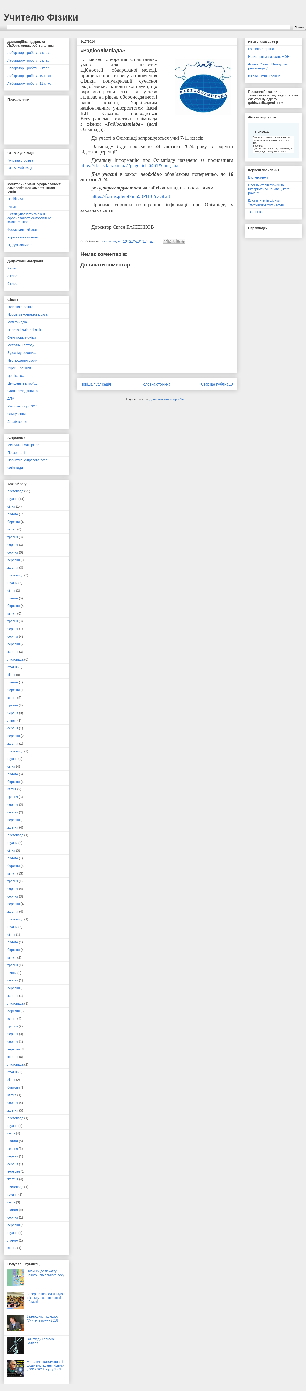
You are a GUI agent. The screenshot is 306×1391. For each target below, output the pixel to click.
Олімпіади (15, 468)
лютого (12, 514)
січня (11, 506)
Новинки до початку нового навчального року (45, 1273)
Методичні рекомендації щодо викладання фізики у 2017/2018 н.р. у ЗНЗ (46, 1365)
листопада (15, 491)
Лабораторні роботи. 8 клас (28, 60)
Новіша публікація (95, 384)
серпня (12, 552)
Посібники (15, 199)
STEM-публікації (19, 168)
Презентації (16, 452)
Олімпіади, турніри (21, 337)
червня (12, 545)
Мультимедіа (17, 322)
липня (12, 720)
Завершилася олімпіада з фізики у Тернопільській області (46, 1298)
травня (12, 537)
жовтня (12, 567)
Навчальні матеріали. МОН (268, 57)
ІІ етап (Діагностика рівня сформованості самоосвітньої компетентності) (29, 218)
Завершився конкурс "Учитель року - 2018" (43, 1318)
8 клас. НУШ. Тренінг (264, 76)
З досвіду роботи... (21, 353)
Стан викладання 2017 (24, 391)
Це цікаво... (16, 376)
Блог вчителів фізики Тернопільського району (266, 202)
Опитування (16, 414)
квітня (11, 529)
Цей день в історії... (22, 383)
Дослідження (17, 421)
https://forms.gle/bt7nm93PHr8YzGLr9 (130, 196)
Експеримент (258, 177)
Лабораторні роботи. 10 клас (29, 76)
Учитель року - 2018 (22, 406)
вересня (13, 560)
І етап (11, 206)
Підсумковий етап (20, 245)
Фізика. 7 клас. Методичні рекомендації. (267, 66)
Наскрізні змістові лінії (24, 330)
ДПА (10, 398)
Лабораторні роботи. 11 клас (29, 83)
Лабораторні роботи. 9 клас (28, 68)
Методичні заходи (20, 345)
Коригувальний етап (22, 237)
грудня (12, 499)
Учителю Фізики (41, 17)
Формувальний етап (22, 229)
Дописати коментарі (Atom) (168, 399)
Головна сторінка (156, 384)
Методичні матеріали (23, 445)
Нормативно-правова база (27, 314)
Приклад (262, 131)
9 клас (12, 284)
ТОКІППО (255, 212)
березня (13, 522)
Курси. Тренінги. (19, 368)
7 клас (12, 268)
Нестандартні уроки (22, 360)
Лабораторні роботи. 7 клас (28, 53)
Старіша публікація (217, 384)
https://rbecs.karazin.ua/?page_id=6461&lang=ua (129, 165)
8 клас (12, 276)
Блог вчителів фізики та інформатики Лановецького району (268, 189)
